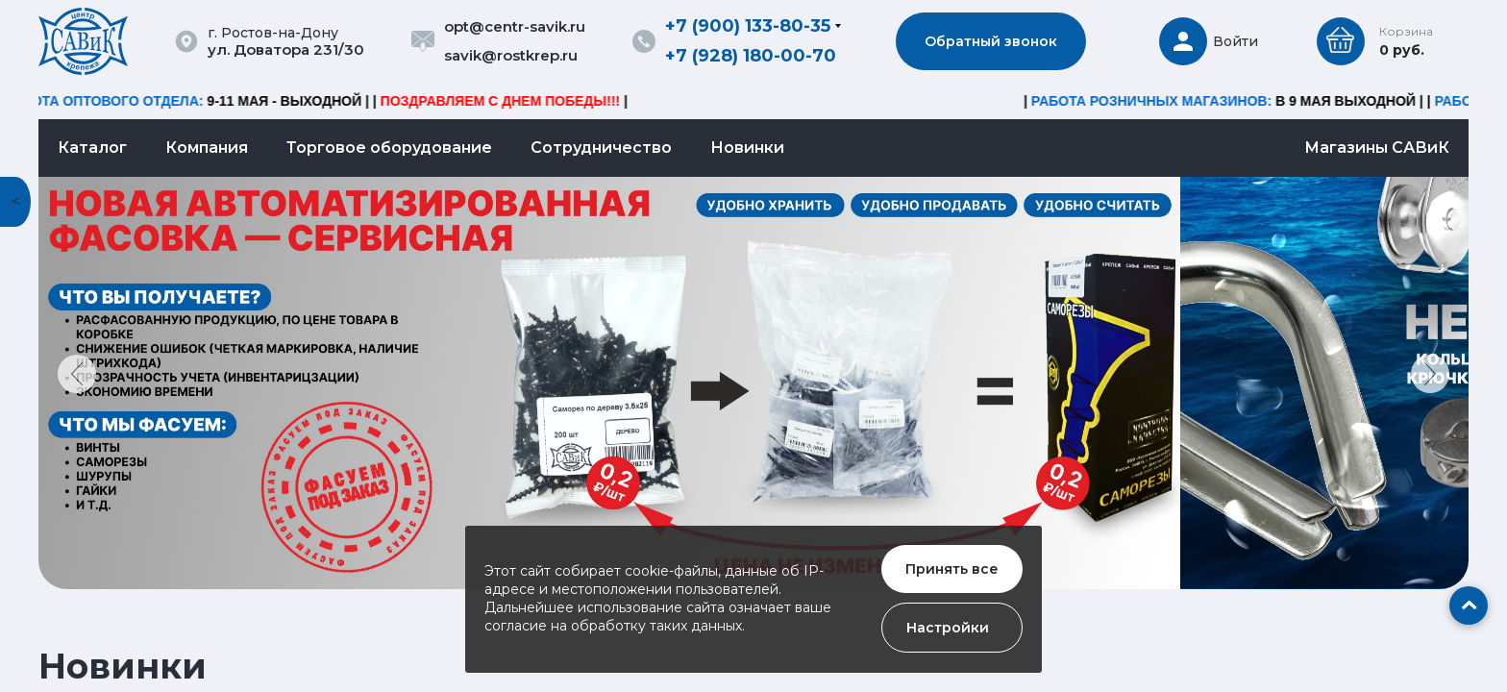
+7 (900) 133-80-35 (747, 26)
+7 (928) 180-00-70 (750, 55)
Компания (206, 147)
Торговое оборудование (389, 147)
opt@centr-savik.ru (514, 26)
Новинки (747, 147)
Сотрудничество (601, 147)
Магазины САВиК (1376, 147)
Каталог (92, 147)
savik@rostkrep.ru (511, 55)
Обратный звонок (991, 41)
